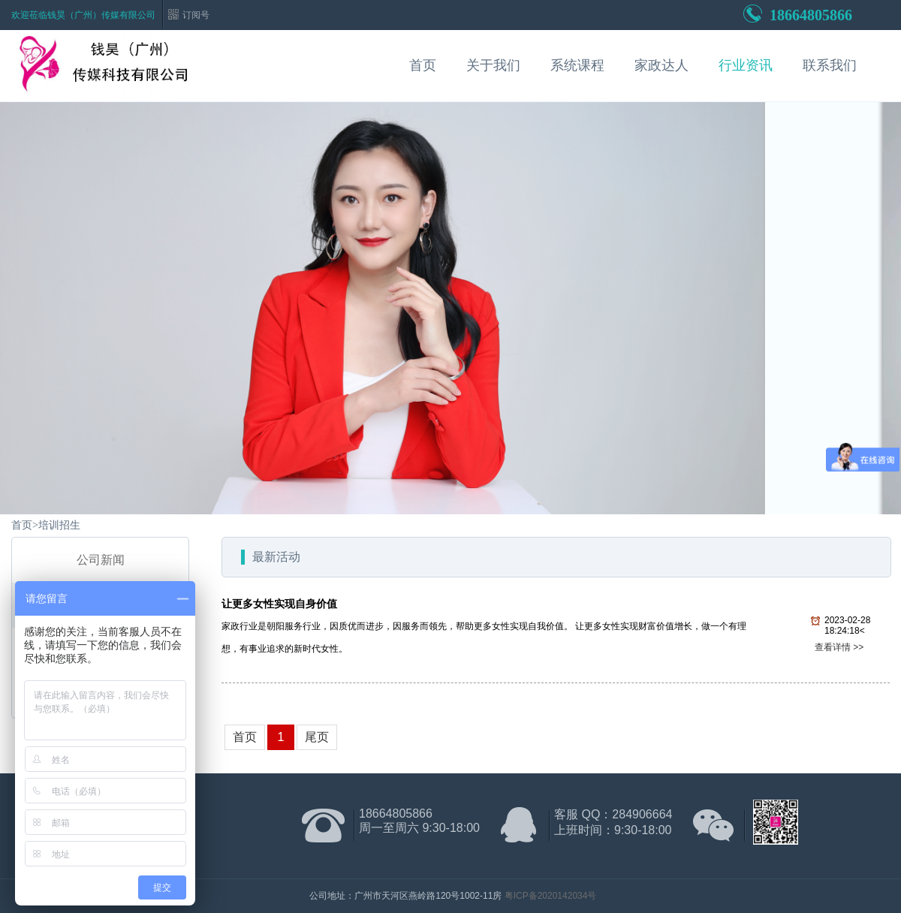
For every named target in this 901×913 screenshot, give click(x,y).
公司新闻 (101, 559)
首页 (422, 65)
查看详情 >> (839, 647)
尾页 (317, 737)
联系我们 (830, 65)
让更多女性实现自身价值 (279, 604)
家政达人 (661, 65)
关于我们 (493, 65)
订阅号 (195, 15)
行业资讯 (746, 65)
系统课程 (577, 65)
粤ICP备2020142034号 (551, 895)
